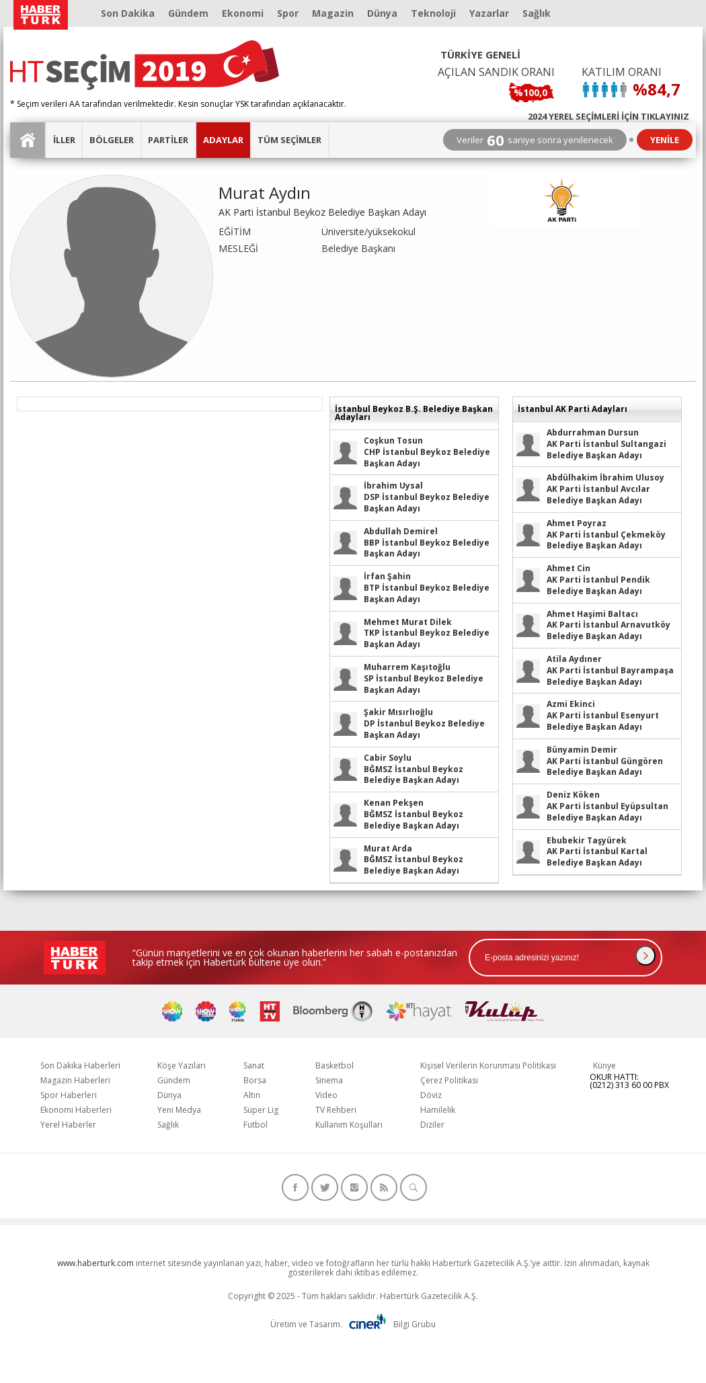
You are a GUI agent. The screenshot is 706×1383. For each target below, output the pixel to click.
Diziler (432, 1124)
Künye (604, 1065)
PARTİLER (168, 140)
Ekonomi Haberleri (76, 1110)
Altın (251, 1095)
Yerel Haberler (68, 1124)
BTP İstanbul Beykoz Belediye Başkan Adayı (426, 588)
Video (326, 1095)
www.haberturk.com (95, 1263)
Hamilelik (437, 1110)
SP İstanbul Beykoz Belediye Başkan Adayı (423, 678)
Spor (288, 13)
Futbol (255, 1124)
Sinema (329, 1080)
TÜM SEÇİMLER (289, 140)
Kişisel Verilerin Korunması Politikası (488, 1065)
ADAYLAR (223, 140)
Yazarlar (489, 13)
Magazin (333, 13)
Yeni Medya (179, 1110)
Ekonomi (243, 13)
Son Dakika (128, 13)
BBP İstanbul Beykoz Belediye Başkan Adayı (426, 543)
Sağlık (536, 13)
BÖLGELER (111, 140)
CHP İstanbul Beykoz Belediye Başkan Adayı (427, 452)
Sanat (253, 1065)
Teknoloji (433, 13)
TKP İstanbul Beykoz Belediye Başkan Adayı (426, 633)
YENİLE (664, 140)
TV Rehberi (335, 1110)
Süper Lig (260, 1110)
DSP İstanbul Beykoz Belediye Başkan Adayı (426, 497)
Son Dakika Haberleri (80, 1065)
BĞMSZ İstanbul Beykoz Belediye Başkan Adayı (413, 769)
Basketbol (334, 1065)
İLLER (64, 140)
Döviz (431, 1095)
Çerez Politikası (449, 1080)
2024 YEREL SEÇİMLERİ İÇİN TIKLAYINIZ (608, 115)
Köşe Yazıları (181, 1065)
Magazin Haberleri (75, 1080)
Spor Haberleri (68, 1095)
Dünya (382, 13)
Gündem (188, 13)
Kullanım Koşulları (349, 1124)
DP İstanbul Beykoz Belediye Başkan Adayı (424, 723)
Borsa (254, 1080)
